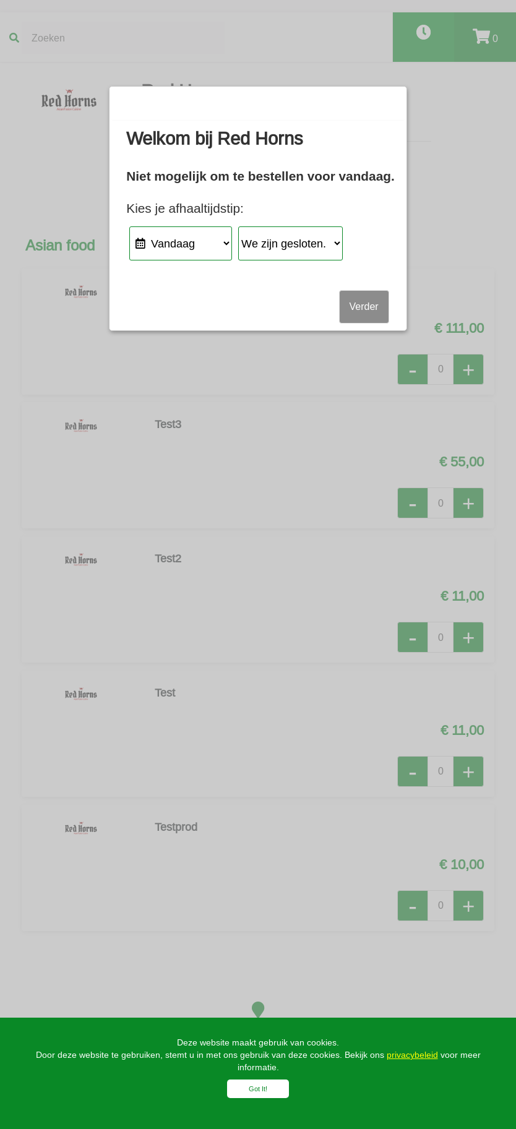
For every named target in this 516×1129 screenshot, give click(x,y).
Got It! (258, 1088)
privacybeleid (412, 1055)
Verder (364, 306)
